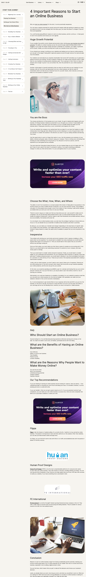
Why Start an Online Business (11, 26)
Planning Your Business (9, 18)
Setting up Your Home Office (11, 22)
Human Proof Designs (36, 469)
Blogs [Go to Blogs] (58, 2)
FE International (34, 503)
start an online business (41, 24)
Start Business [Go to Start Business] (31, 2)
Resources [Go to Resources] (50, 2)
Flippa (31, 432)
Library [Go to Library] (41, 2)
